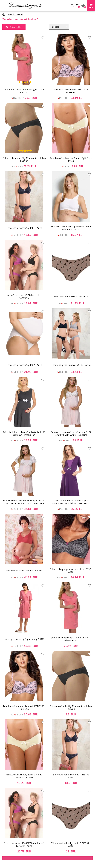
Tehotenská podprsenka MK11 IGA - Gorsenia (70, 91)
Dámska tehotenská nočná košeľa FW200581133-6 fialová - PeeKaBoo (70, 502)
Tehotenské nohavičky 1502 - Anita (24, 364)
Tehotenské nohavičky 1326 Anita (71, 296)
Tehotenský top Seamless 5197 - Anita (71, 364)
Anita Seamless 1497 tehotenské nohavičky (24, 296)
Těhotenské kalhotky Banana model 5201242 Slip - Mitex (24, 776)
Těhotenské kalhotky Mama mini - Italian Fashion (71, 707)
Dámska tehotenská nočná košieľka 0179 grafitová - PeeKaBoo (24, 433)
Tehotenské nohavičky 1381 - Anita (24, 227)
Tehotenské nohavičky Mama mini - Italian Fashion (24, 159)
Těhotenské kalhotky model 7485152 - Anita (70, 776)
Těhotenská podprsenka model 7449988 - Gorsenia (24, 707)
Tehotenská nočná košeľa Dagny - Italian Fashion (24, 91)
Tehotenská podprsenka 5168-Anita (24, 570)
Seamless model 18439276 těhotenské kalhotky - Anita (24, 844)
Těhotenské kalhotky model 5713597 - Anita (70, 844)
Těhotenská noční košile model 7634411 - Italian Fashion (70, 639)
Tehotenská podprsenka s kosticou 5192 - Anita (70, 570)
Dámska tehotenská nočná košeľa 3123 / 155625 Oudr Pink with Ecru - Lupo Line (24, 502)
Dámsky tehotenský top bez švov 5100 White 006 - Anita (71, 228)
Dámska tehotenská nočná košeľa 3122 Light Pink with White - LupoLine (71, 433)
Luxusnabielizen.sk (25, 6)
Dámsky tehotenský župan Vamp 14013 (24, 638)
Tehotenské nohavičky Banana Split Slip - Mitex (71, 159)
